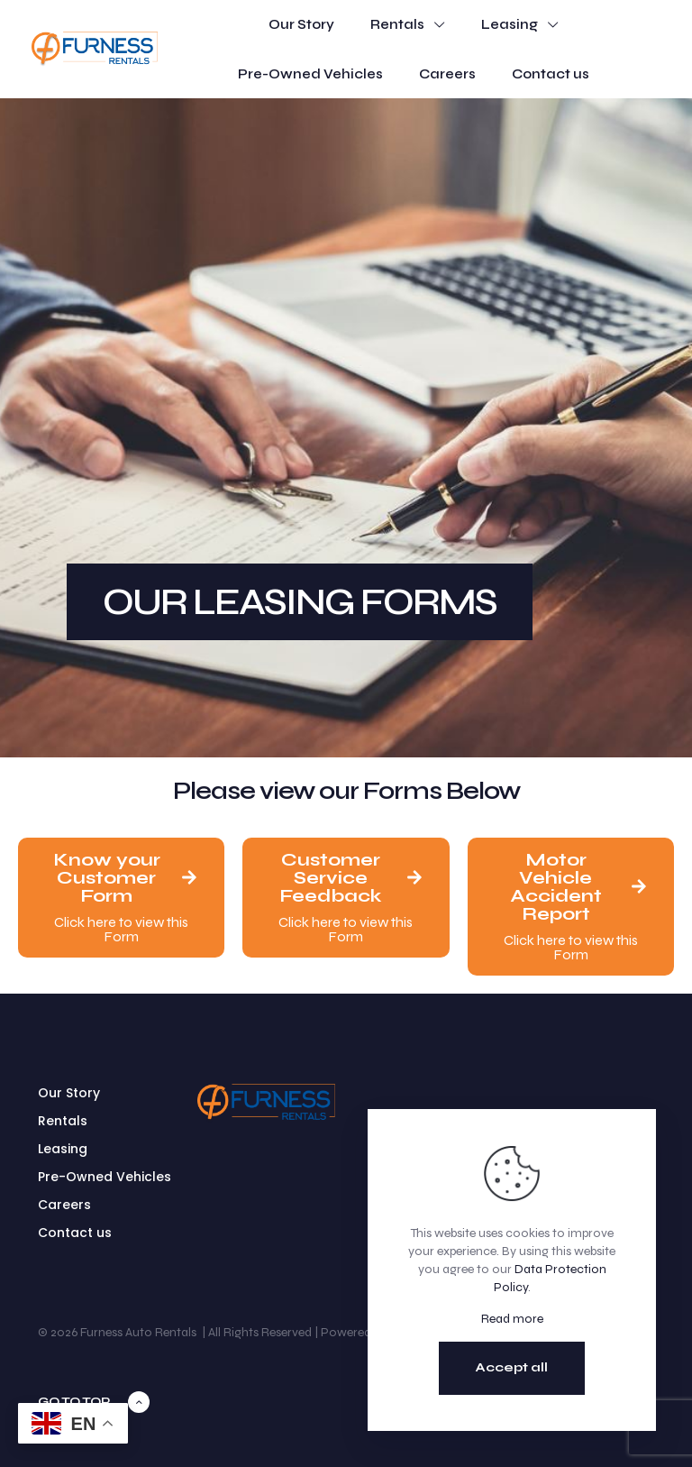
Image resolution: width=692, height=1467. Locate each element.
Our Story (69, 1093)
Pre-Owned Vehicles (104, 1177)
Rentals (62, 1121)
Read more (512, 1318)
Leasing (62, 1149)
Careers (64, 1205)
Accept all (512, 1367)
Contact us (75, 1233)
